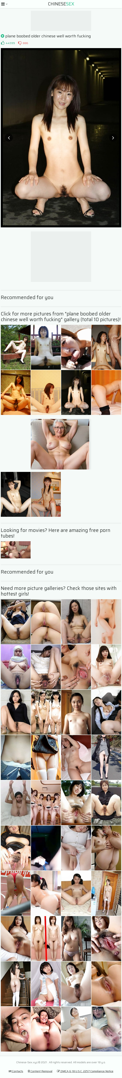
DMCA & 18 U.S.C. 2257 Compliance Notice (85, 1071)
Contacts (16, 1071)
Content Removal (40, 1071)
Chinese (61, 3)
